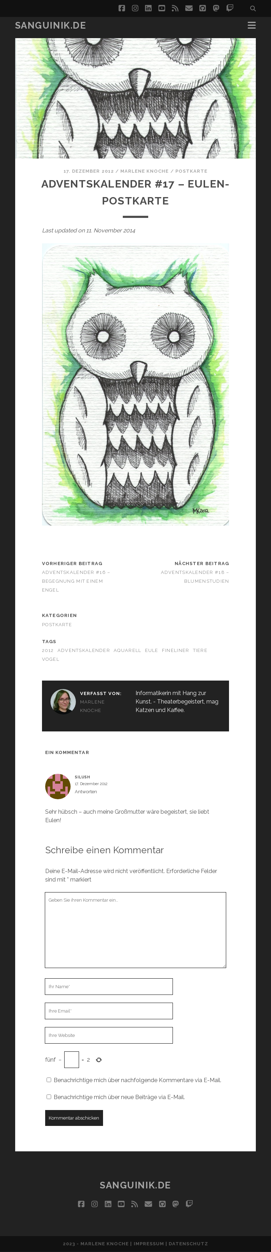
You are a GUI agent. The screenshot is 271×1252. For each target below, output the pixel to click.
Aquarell (127, 650)
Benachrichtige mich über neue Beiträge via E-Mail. (119, 1097)
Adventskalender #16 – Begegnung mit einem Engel (76, 581)
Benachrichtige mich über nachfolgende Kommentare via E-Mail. (137, 1080)
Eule (151, 650)
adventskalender (84, 650)
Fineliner (175, 650)
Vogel (50, 659)
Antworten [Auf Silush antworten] (86, 791)
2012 (48, 650)
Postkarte (191, 171)
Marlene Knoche (144, 171)
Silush (82, 777)
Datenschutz (188, 1243)
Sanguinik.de (50, 25)
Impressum (149, 1243)
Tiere (200, 650)
